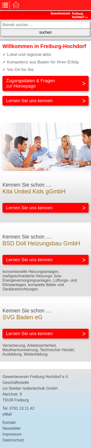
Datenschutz (13, 440)
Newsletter (11, 428)
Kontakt (9, 422)
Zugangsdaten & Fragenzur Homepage (30, 83)
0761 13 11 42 (21, 408)
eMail (7, 414)
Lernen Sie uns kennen (29, 100)
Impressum (12, 434)
